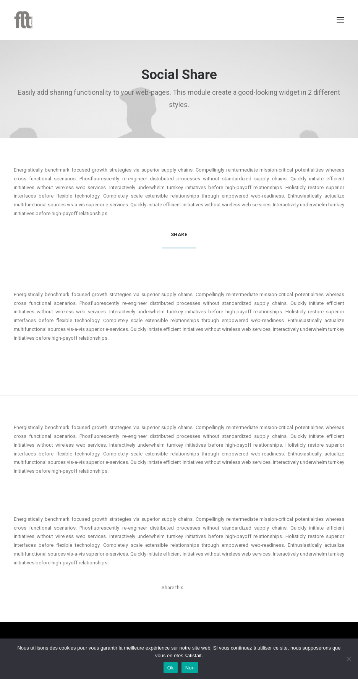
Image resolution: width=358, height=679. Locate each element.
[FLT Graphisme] (23, 19)
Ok (170, 668)
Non (190, 668)
